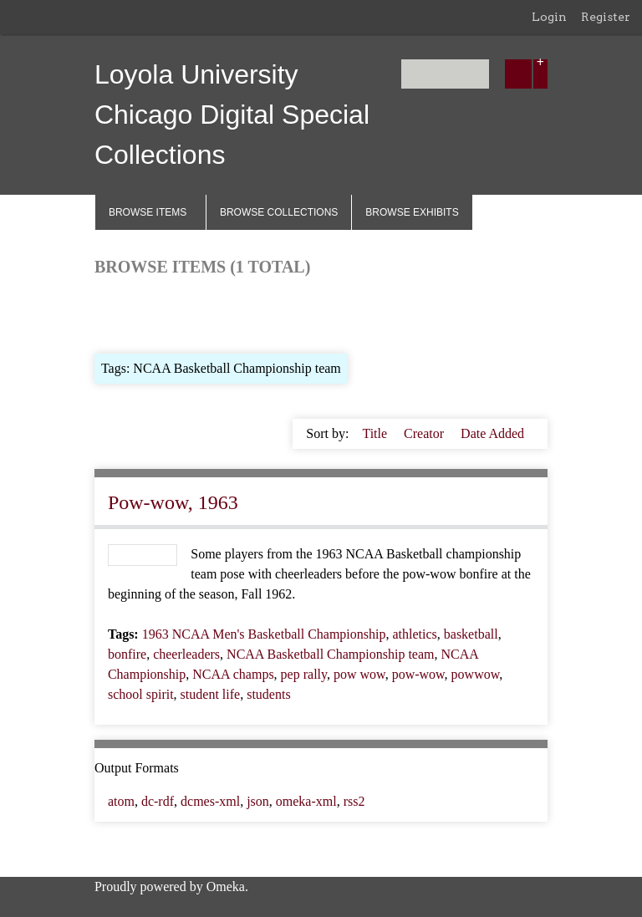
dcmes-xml (210, 801)
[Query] (445, 74)
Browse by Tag (208, 313)
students (268, 694)
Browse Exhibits (411, 212)
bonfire (127, 654)
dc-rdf (157, 801)
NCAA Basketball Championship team (330, 654)
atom (121, 801)
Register (605, 16)
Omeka (225, 886)
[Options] (540, 74)
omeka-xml (306, 801)
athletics (414, 634)
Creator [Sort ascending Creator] (425, 433)
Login (549, 16)
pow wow (359, 674)
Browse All (124, 313)
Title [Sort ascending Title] (376, 433)
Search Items (297, 313)
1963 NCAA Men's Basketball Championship (264, 634)
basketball (471, 634)
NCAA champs (232, 674)
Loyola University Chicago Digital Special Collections (231, 114)
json (258, 801)
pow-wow (418, 674)
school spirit (141, 694)
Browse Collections (279, 212)
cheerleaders (186, 654)
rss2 (354, 801)
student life (211, 694)
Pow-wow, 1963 (173, 502)
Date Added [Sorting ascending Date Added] (492, 433)
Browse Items (147, 212)
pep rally (304, 674)
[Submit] (518, 74)
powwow (475, 674)
